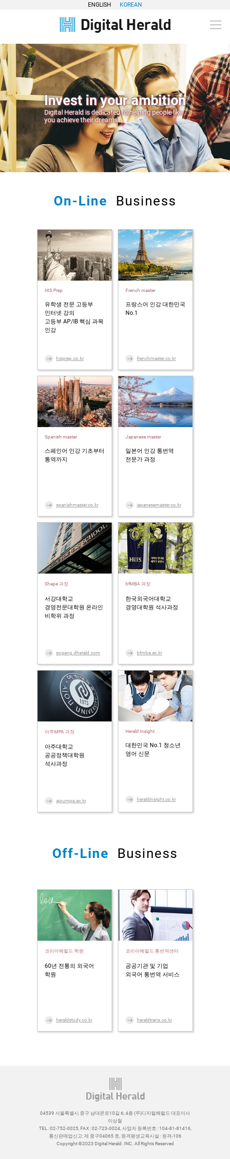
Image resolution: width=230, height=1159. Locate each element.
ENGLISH (99, 4)
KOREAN (131, 4)
